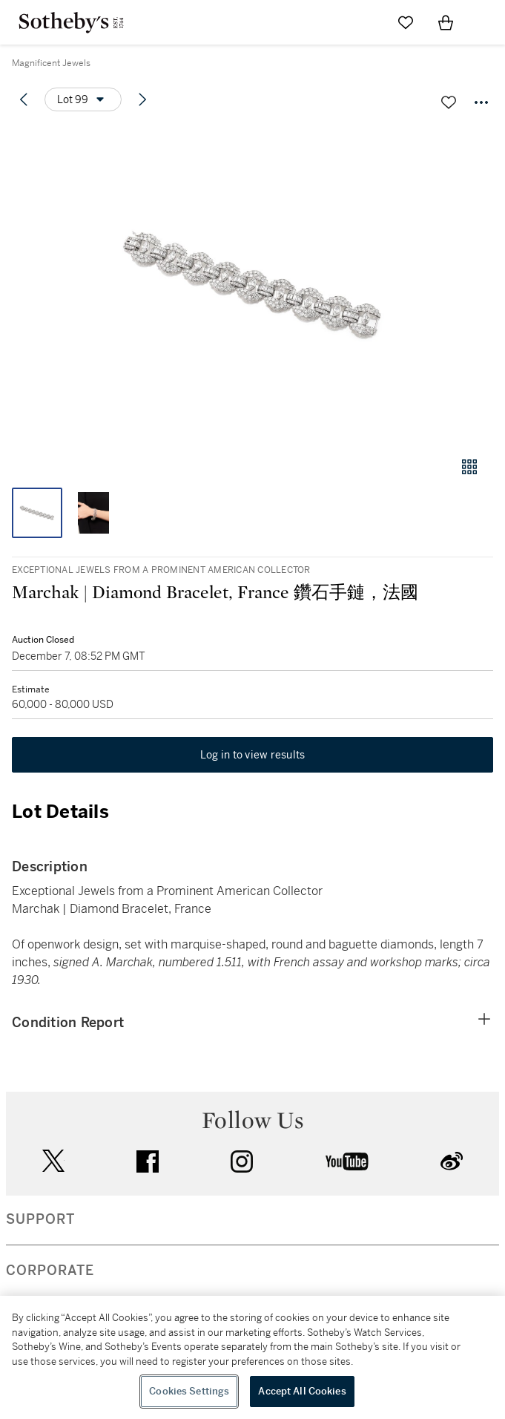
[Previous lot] (24, 99)
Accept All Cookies (302, 1391)
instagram (242, 1161)
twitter (53, 1161)
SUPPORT (40, 1219)
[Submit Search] (365, 22)
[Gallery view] (469, 467)
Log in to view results (253, 754)
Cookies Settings (189, 1391)
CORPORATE (50, 1270)
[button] (252, 284)
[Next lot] (142, 99)
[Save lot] (449, 102)
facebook (147, 1161)
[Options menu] (83, 99)
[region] (252, 1357)
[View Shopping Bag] (446, 22)
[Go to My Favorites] (405, 22)
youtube (347, 1161)
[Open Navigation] (485, 22)
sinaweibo (451, 1161)
